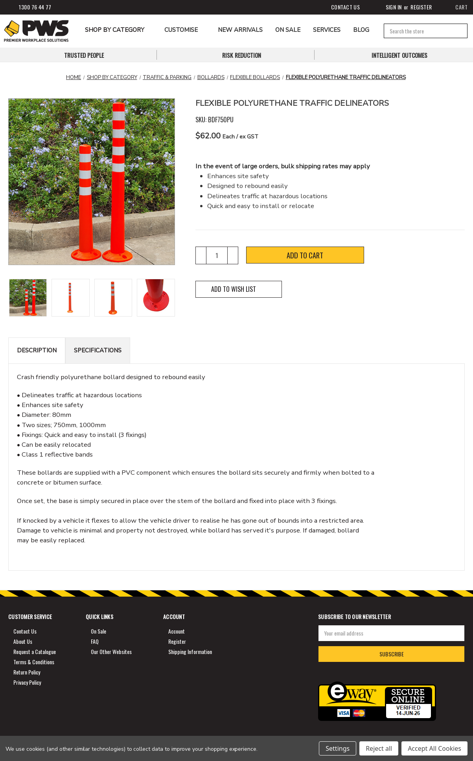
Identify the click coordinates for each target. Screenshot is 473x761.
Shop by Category (118, 30)
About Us (22, 641)
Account (176, 631)
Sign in (387, 7)
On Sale (98, 631)
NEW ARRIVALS (240, 30)
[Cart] (456, 7)
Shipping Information (190, 651)
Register (421, 7)
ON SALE (287, 30)
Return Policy (26, 672)
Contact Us (339, 7)
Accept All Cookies (434, 748)
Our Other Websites (111, 651)
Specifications (97, 350)
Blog (361, 30)
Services (326, 30)
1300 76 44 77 (29, 7)
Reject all (379, 748)
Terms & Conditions (33, 662)
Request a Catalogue (34, 651)
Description (37, 350)
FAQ (95, 641)
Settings (338, 748)
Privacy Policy (27, 682)
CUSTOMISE (184, 30)
